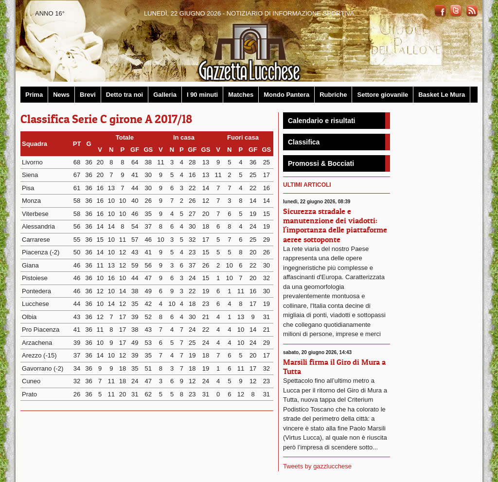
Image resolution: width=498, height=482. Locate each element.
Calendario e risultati (321, 121)
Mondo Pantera (286, 94)
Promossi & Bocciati (321, 163)
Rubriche (333, 94)
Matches (240, 94)
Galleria (165, 94)
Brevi (88, 94)
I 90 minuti (202, 94)
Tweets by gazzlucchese (317, 466)
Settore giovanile (382, 94)
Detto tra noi (124, 94)
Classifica (304, 142)
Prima (34, 94)
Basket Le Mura (441, 94)
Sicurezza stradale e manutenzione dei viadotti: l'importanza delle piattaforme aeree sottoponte (335, 225)
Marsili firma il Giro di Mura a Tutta (334, 366)
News (61, 94)
